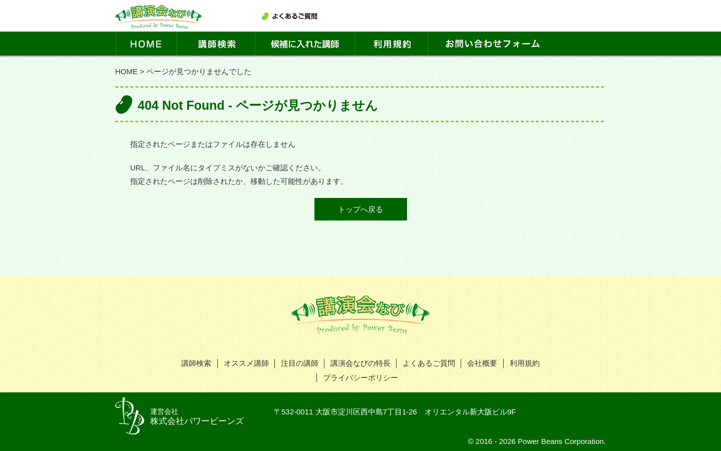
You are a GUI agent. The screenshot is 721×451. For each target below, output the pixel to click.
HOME (126, 71)
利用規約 (525, 363)
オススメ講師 (246, 363)
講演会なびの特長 (360, 363)
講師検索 (196, 363)
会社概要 (482, 363)
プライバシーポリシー (360, 377)
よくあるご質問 (429, 363)
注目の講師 (299, 363)
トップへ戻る (360, 209)
